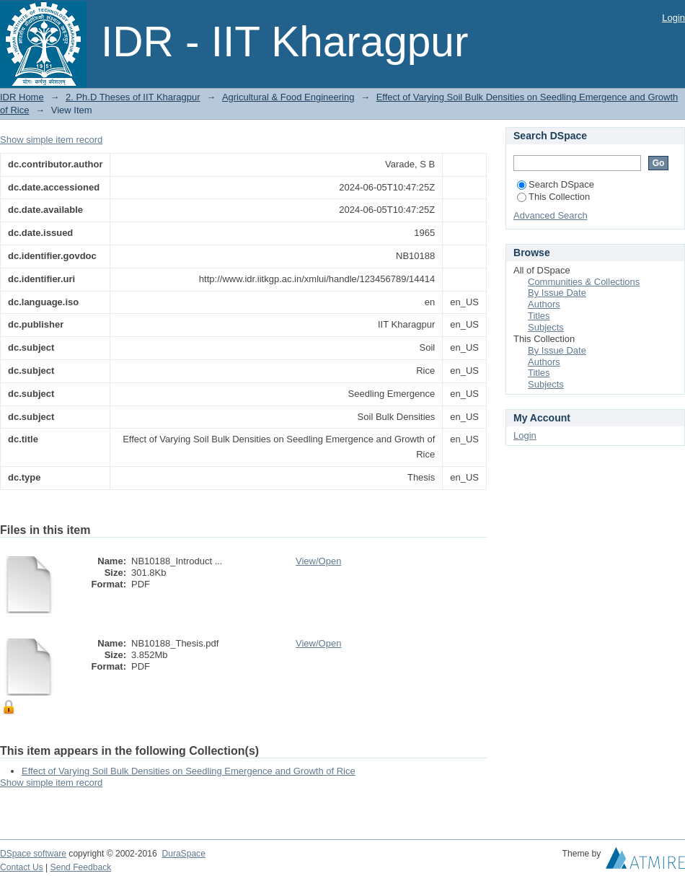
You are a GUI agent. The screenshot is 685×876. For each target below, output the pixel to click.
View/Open (318, 561)
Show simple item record (51, 139)
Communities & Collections (584, 281)
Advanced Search (550, 215)
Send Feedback (81, 867)
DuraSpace (183, 854)
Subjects (546, 327)
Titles (539, 315)
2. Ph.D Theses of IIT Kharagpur (133, 97)
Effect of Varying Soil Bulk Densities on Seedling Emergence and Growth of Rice (188, 771)
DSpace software (33, 854)
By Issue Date (557, 292)
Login (673, 17)
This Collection (553, 196)
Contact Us (21, 867)
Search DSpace (555, 184)
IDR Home (22, 97)
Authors (544, 304)
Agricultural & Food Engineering (288, 97)
